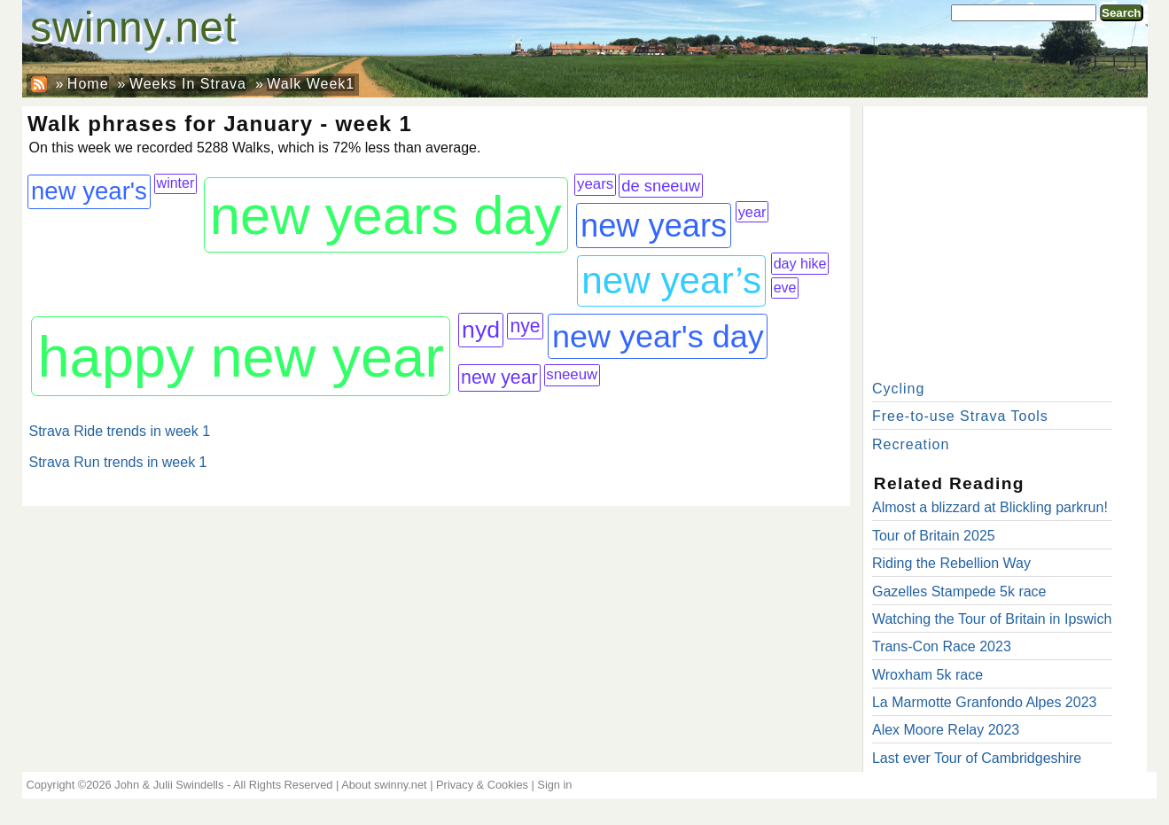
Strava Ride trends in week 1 (120, 431)
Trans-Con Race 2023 (941, 646)
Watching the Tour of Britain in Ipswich (991, 619)
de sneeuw (660, 185)
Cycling (898, 388)
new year (499, 377)
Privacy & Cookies (482, 784)
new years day (386, 214)
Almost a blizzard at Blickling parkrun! (990, 507)
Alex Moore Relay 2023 (945, 729)
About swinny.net (384, 784)
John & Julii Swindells (168, 784)
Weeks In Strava (187, 83)
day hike (800, 263)
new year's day (658, 336)
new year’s (671, 280)
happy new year (240, 356)
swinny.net (133, 27)
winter (176, 183)
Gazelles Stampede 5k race (959, 591)
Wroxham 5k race (927, 674)
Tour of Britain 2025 (933, 535)
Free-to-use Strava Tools (960, 416)
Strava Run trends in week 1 (118, 462)
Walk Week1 (311, 83)
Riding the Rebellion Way (951, 563)
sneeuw (571, 374)
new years (654, 225)
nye (525, 325)
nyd (481, 329)
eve (785, 287)
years (595, 183)
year (752, 212)
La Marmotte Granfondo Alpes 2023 (984, 702)
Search (1121, 12)
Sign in (554, 784)
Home (88, 83)
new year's (89, 191)
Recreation (910, 444)
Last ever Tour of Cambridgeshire (976, 758)
